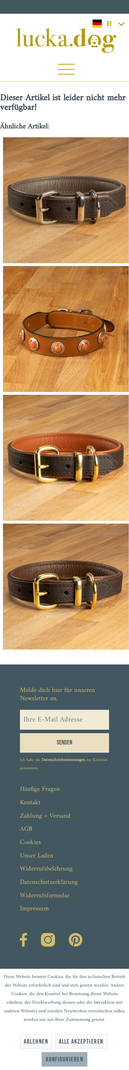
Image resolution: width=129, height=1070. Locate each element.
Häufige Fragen (40, 789)
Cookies (30, 842)
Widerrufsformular (44, 895)
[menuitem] (66, 71)
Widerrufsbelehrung (46, 869)
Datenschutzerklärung (49, 882)
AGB (26, 829)
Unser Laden (36, 856)
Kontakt (30, 802)
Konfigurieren (64, 1059)
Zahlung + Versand (45, 816)
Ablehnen (36, 1042)
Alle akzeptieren (81, 1042)
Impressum (34, 908)
